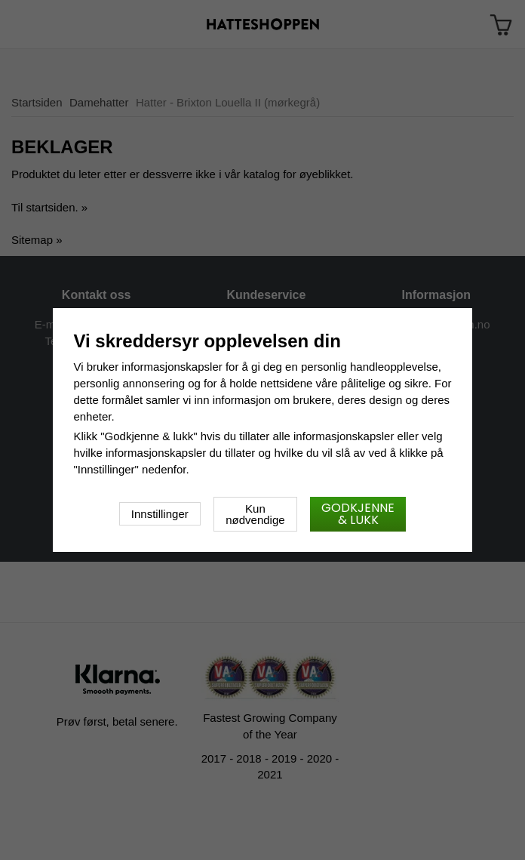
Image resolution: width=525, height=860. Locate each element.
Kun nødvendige (255, 514)
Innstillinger (160, 513)
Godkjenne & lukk (358, 514)
